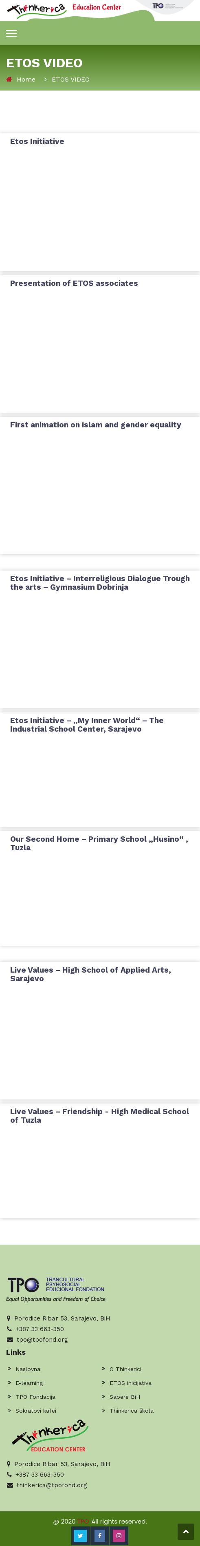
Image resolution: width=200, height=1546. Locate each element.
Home (26, 79)
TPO (83, 1521)
